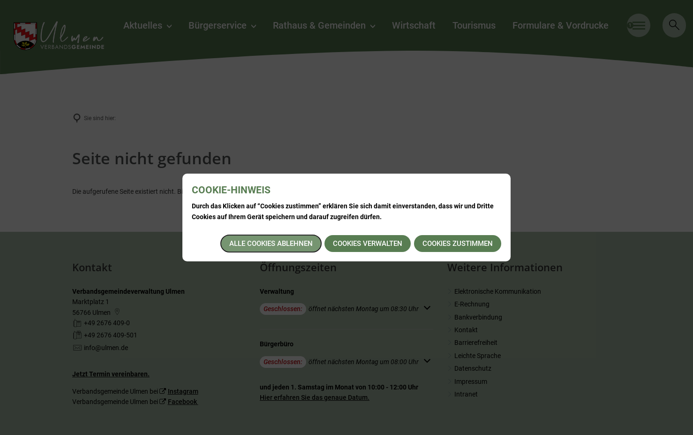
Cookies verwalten (367, 243)
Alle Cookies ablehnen (271, 243)
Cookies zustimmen (457, 243)
